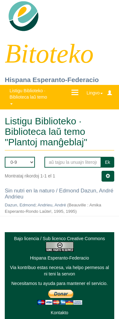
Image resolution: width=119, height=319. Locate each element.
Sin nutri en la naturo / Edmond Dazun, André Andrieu (59, 194)
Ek (107, 162)
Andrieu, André (52, 205)
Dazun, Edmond (20, 205)
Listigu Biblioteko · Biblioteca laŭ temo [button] (29, 96)
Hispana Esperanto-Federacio (52, 79)
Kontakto (59, 312)
